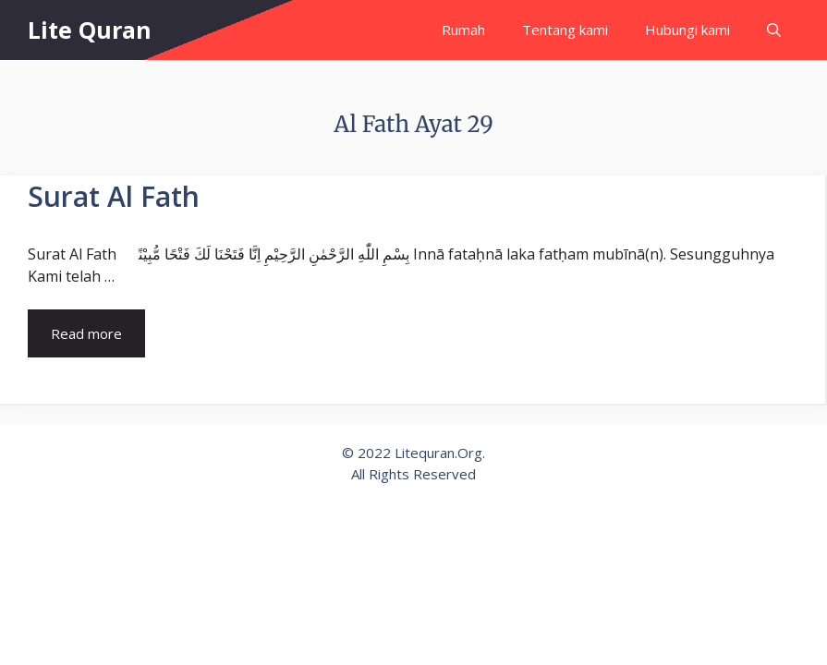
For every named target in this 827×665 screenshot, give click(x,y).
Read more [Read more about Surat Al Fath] (86, 333)
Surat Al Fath (114, 196)
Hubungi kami (687, 29)
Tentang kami (565, 29)
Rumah (463, 29)
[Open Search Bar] (773, 30)
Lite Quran (90, 29)
